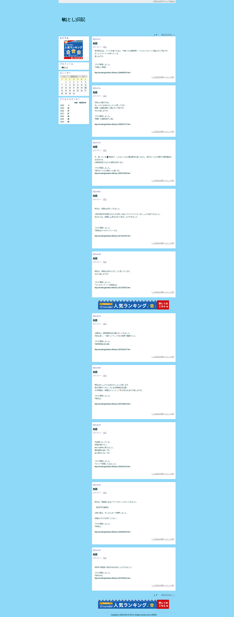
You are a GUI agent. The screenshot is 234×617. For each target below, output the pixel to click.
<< (64, 76)
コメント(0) (169, 77)
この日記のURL (158, 77)
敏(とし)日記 (73, 19)
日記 (104, 47)
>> (83, 76)
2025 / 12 (74, 76)
